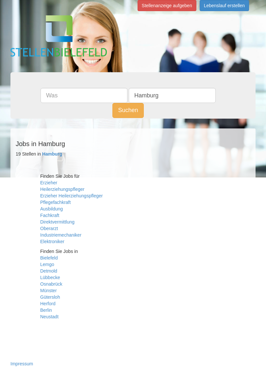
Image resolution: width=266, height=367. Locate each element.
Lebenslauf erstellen (224, 5)
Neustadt (49, 316)
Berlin (46, 310)
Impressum (21, 363)
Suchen (128, 110)
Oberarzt (49, 228)
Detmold (48, 271)
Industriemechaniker (60, 235)
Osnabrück (51, 284)
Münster (48, 290)
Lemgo (47, 264)
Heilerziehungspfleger (62, 189)
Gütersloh (50, 297)
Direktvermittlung (57, 222)
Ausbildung (51, 208)
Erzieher (48, 182)
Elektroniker (52, 241)
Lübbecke (50, 277)
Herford (48, 303)
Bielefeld (49, 257)
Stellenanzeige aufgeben (167, 5)
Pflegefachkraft (55, 202)
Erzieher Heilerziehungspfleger (71, 195)
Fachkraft (49, 215)
